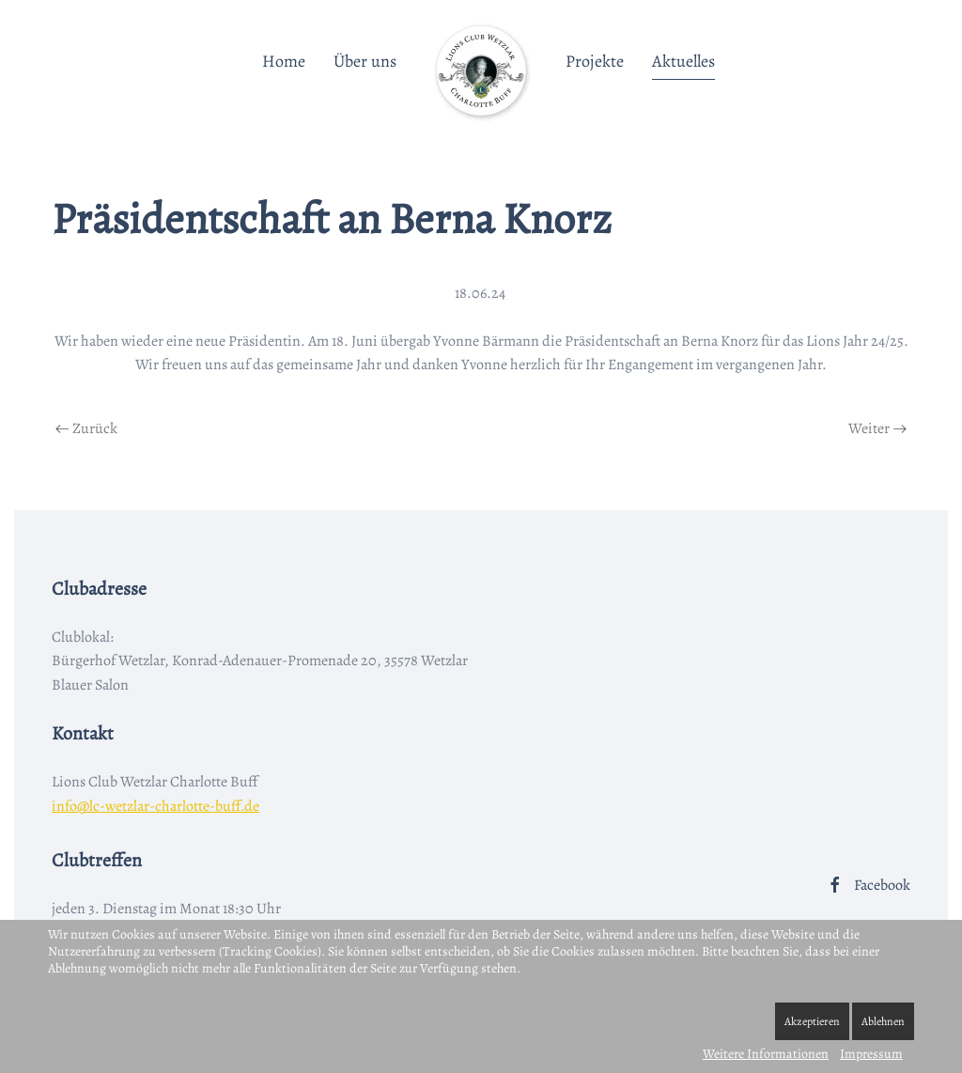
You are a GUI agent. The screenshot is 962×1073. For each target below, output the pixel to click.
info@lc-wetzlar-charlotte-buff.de (155, 806)
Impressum (871, 1054)
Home (283, 61)
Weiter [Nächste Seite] (877, 428)
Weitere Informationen (766, 1054)
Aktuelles (683, 61)
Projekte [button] (595, 61)
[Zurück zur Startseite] (481, 70)
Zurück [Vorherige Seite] (86, 428)
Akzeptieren (812, 1021)
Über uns (365, 61)
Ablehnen (883, 1021)
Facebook (868, 885)
